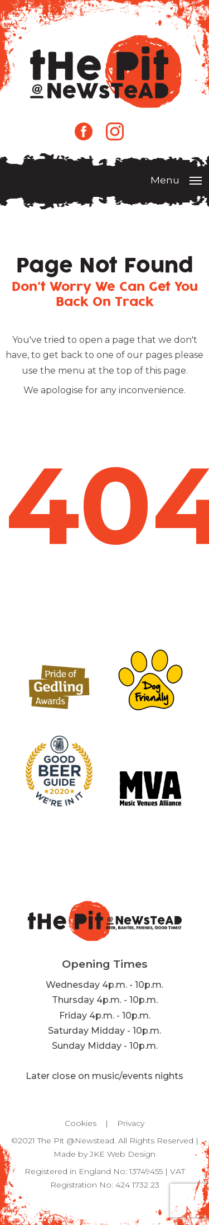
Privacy (130, 1123)
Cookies (80, 1123)
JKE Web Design (122, 1154)
